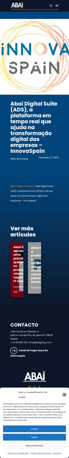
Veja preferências (34, 445)
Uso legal (57, 453)
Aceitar (34, 429)
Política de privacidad (41, 453)
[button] (64, 394)
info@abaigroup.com (40, 342)
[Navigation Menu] (57, 5)
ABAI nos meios (19, 159)
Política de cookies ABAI (18, 453)
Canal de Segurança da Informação (29, 353)
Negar (34, 437)
